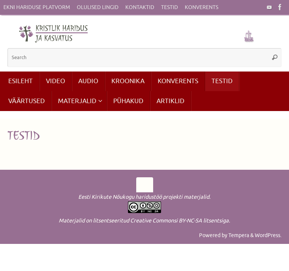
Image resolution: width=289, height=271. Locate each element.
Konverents (201, 7)
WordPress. (268, 235)
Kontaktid (139, 7)
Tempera (238, 235)
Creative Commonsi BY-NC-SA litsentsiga (179, 220)
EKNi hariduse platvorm (36, 7)
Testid (169, 7)
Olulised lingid (98, 7)
